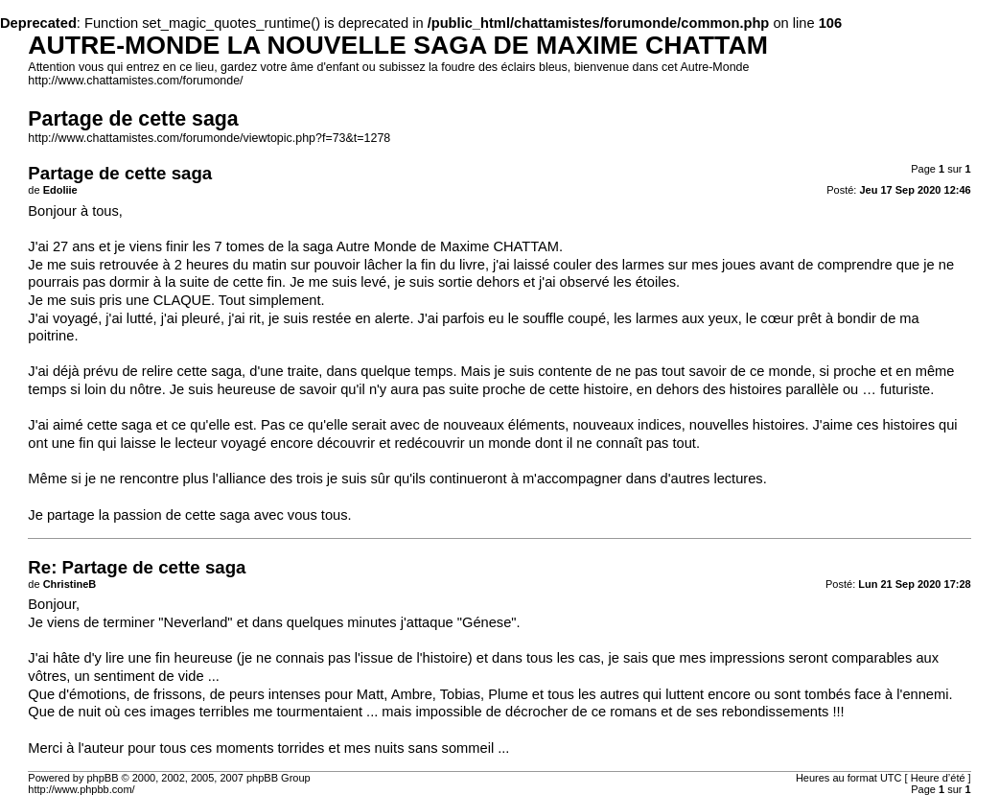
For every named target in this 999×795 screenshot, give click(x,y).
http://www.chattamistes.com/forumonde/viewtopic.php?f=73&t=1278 (209, 138)
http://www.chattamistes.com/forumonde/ (135, 80)
